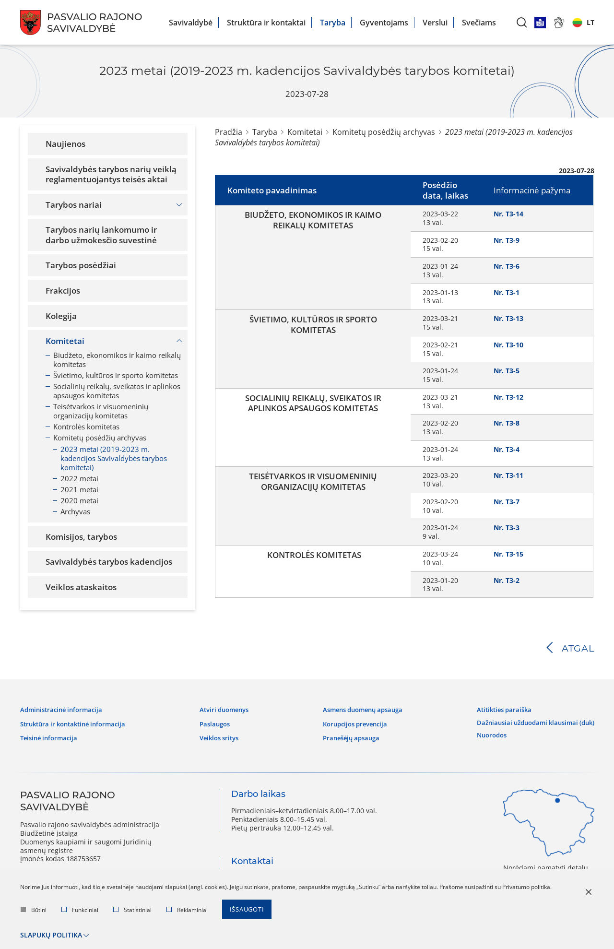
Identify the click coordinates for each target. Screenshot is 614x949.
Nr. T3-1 (507, 292)
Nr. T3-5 (507, 370)
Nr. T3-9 (507, 240)
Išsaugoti (249, 911)
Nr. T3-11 (508, 475)
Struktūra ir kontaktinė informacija (77, 722)
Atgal (577, 648)
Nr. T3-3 (507, 527)
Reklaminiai (187, 911)
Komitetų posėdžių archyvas (383, 132)
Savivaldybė (191, 22)
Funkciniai (79, 911)
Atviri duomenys (225, 708)
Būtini (34, 911)
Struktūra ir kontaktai (266, 22)
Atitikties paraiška (496, 708)
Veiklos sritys (220, 735)
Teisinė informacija (51, 735)
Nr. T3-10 (508, 344)
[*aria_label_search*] (522, 22)
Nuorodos (482, 730)
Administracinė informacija (64, 708)
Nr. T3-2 (507, 580)
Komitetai (304, 132)
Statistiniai (132, 911)
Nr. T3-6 (507, 266)
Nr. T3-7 (507, 501)
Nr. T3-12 (508, 397)
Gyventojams (384, 22)
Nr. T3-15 (508, 553)
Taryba (332, 22)
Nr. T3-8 (507, 422)
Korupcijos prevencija (350, 722)
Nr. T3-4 (507, 449)
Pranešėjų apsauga (346, 735)
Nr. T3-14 (508, 213)
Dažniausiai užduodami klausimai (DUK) (530, 719)
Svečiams (479, 22)
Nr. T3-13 (508, 318)
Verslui (435, 22)
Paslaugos (214, 722)
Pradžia (228, 132)
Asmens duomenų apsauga (359, 708)
